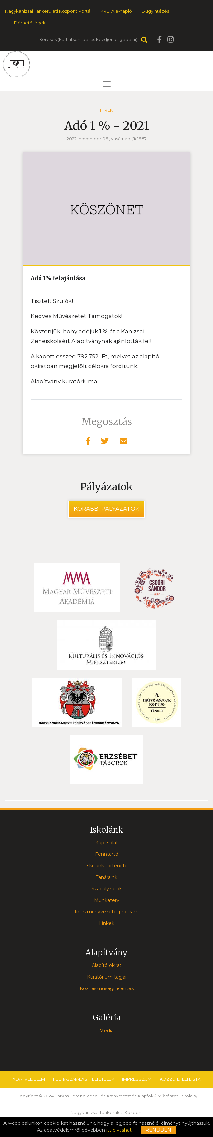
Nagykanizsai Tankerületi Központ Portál (48, 11)
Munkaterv (106, 900)
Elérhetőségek (30, 22)
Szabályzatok (107, 889)
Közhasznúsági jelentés (107, 988)
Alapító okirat (106, 965)
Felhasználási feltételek (83, 1079)
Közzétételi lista (180, 1079)
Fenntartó (106, 854)
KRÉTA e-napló (116, 11)
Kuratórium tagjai (106, 977)
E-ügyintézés (155, 11)
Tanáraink (106, 877)
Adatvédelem (29, 1079)
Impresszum (137, 1079)
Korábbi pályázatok (106, 508)
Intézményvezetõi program (107, 912)
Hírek (106, 110)
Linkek (106, 923)
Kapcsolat (106, 843)
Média (106, 1031)
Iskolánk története (106, 866)
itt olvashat (119, 1130)
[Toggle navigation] (106, 84)
